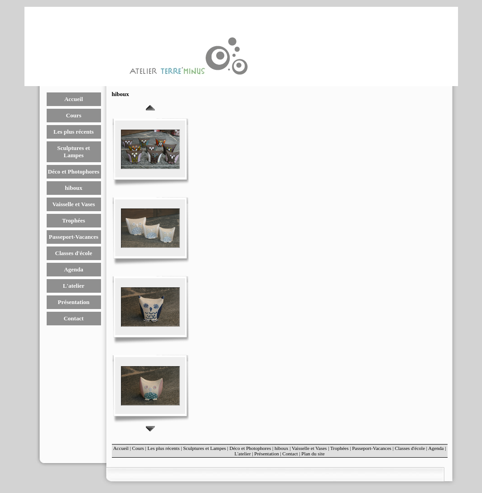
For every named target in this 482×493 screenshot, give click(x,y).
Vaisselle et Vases (73, 204)
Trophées (73, 220)
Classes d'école (73, 253)
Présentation (73, 302)
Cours (74, 115)
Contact (73, 318)
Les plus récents (73, 131)
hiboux (73, 187)
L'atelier (74, 285)
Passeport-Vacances (73, 236)
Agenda (73, 269)
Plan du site (312, 453)
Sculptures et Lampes (73, 152)
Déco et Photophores (74, 171)
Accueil (73, 99)
